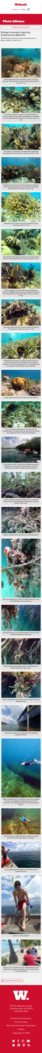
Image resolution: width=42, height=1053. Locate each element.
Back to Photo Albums (21, 27)
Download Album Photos (12, 981)
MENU (26, 9)
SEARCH (16, 10)
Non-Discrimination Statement (21, 1025)
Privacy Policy (21, 1022)
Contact (21, 1029)
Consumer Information (21, 1018)
